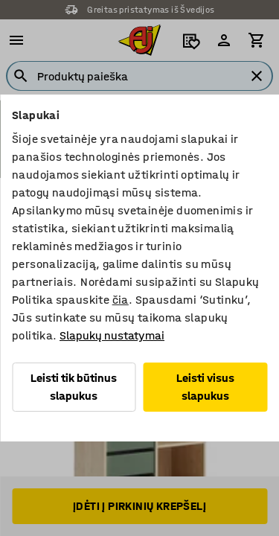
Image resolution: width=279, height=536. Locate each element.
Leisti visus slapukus (205, 387)
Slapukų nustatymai (112, 335)
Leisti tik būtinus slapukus (74, 387)
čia (120, 300)
